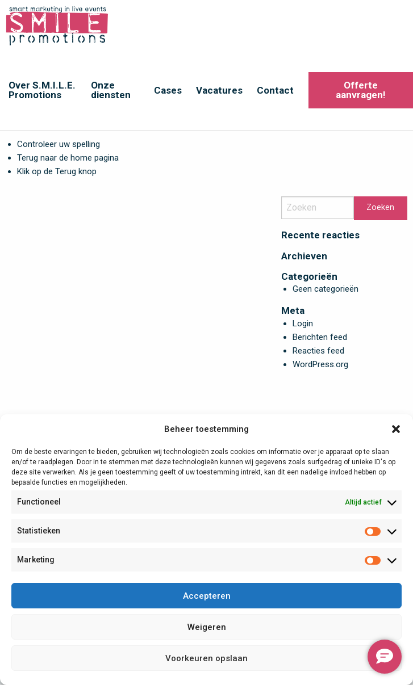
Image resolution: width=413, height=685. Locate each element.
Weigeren (206, 627)
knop (86, 171)
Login (303, 323)
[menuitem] (41, 90)
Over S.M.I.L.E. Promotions (42, 89)
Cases (168, 90)
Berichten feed (320, 337)
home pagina (94, 158)
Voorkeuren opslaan (206, 658)
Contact (275, 90)
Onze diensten (111, 89)
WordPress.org (320, 364)
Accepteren (207, 596)
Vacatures (219, 90)
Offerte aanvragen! (361, 89)
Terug (65, 171)
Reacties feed (318, 351)
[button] (396, 429)
